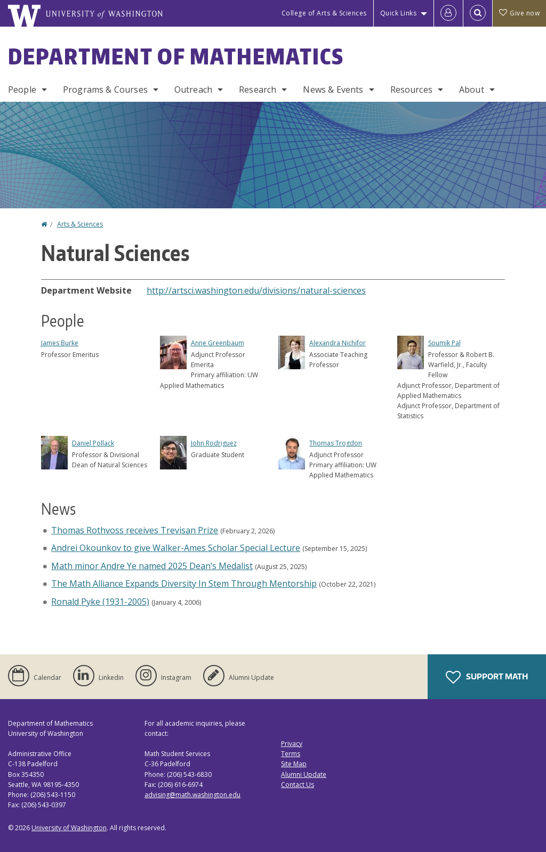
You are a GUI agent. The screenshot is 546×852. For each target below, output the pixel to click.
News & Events (333, 89)
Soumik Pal (444, 342)
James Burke (59, 342)
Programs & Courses (105, 89)
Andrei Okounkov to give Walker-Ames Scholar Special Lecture (175, 548)
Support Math (487, 677)
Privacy (291, 743)
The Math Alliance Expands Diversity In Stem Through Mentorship (184, 583)
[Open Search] (477, 13)
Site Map (294, 763)
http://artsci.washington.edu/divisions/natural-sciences (256, 290)
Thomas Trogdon (335, 443)
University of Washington (69, 827)
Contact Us (297, 784)
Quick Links (398, 13)
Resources (411, 89)
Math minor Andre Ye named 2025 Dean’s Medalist (152, 566)
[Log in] (448, 13)
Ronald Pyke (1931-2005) (100, 601)
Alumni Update (303, 774)
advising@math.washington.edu (192, 794)
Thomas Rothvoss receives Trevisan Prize (134, 530)
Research (257, 89)
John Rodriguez (214, 443)
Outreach (193, 89)
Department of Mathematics (176, 56)
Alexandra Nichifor (337, 342)
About (471, 89)
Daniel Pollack (93, 443)
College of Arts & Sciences (324, 13)
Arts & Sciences (80, 224)
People (22, 89)
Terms (290, 753)
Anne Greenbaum (217, 342)
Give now (519, 13)
